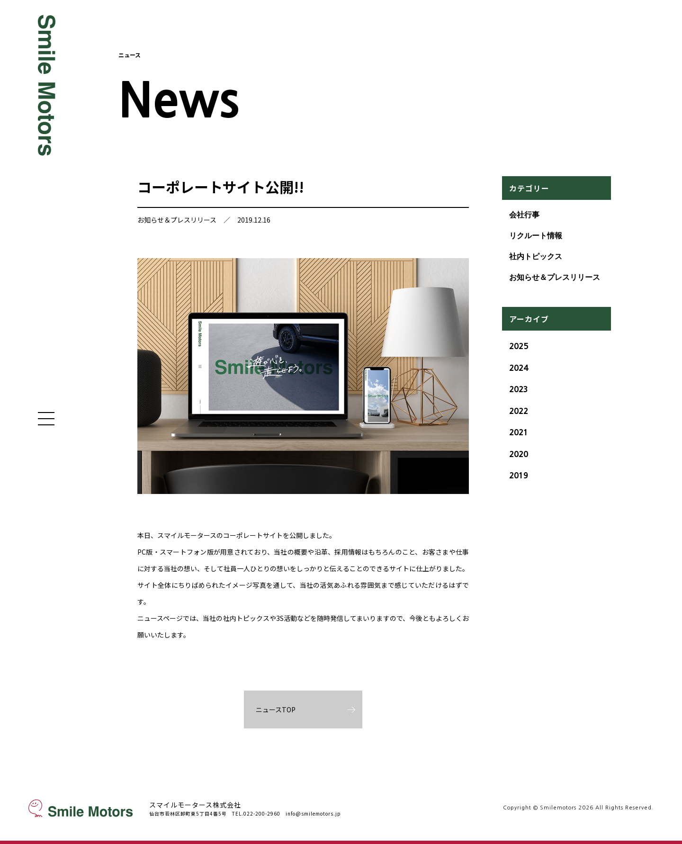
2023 (518, 389)
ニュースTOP (276, 709)
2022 (518, 411)
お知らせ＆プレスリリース (176, 219)
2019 (518, 475)
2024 (518, 368)
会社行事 (524, 215)
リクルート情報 (535, 236)
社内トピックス (535, 256)
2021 (518, 432)
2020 (518, 454)
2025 (518, 346)
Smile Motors (47, 85)
